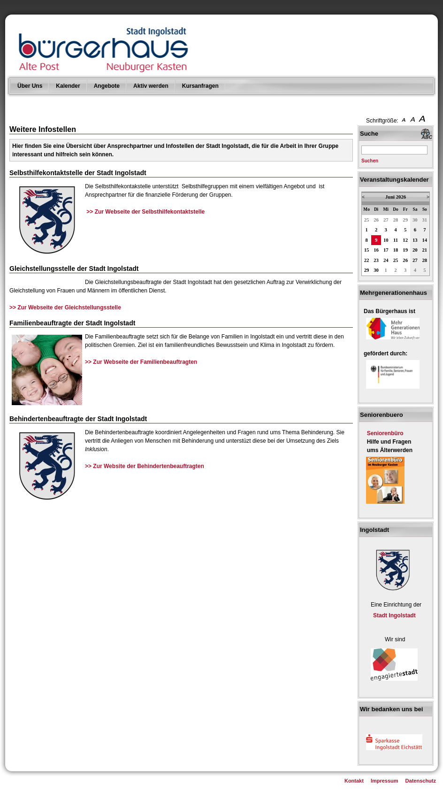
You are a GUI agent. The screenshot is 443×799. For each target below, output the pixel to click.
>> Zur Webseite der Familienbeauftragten (141, 362)
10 (386, 240)
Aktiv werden (150, 86)
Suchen (369, 160)
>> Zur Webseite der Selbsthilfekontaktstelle (145, 211)
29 (405, 220)
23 (376, 260)
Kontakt (354, 781)
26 (376, 220)
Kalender (68, 86)
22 (366, 260)
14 (425, 240)
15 (366, 250)
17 (386, 250)
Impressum (384, 781)
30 (415, 220)
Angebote (107, 86)
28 (395, 220)
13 (415, 240)
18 (395, 250)
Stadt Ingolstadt (394, 615)
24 (386, 260)
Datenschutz (420, 781)
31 (425, 220)
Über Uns (29, 86)
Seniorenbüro (385, 433)
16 (376, 250)
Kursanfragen (200, 86)
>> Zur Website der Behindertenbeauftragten (144, 466)
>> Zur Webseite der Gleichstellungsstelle (65, 307)
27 (386, 220)
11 (395, 240)
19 (405, 250)
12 (405, 240)
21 (425, 250)
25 (366, 220)
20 (415, 250)
